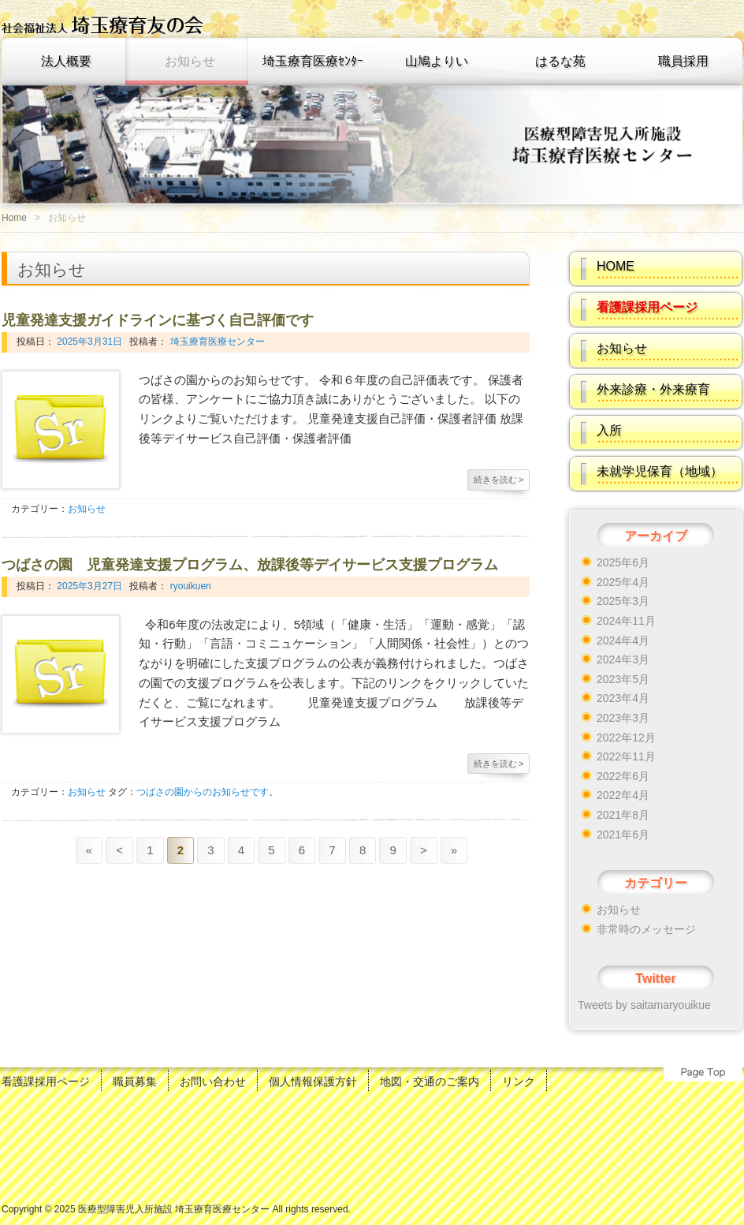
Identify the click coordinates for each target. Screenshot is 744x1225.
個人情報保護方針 (313, 1081)
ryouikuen (188, 586)
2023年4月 (623, 698)
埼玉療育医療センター (215, 341)
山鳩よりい (436, 61)
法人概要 (66, 61)
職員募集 (135, 1081)
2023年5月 (623, 679)
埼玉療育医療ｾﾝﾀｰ (312, 61)
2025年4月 (623, 582)
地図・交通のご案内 (429, 1081)
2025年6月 (623, 562)
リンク (518, 1081)
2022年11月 (626, 756)
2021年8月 (623, 815)
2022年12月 (626, 737)
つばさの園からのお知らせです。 (207, 791)
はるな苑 (560, 61)
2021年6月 (623, 834)
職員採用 (683, 61)
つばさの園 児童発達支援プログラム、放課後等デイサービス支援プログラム (250, 565)
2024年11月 (626, 620)
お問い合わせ (213, 1081)
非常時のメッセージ (646, 929)
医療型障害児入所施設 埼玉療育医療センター (174, 1209)
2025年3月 (623, 601)
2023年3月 (623, 717)
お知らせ (190, 61)
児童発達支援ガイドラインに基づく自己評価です (158, 320)
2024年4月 (623, 640)
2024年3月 (623, 659)
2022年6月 (623, 776)
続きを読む (499, 479)
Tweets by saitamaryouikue (644, 1005)
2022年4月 (623, 795)
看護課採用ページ (46, 1081)
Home (14, 217)
